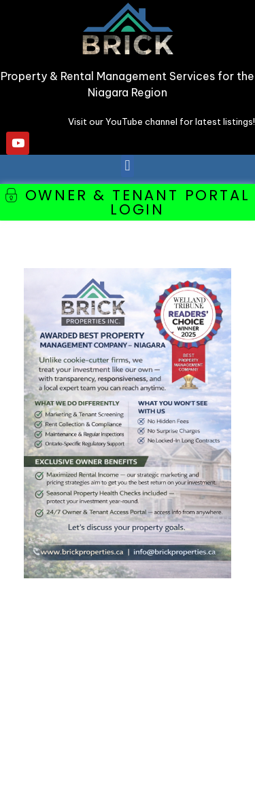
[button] (127, 166)
